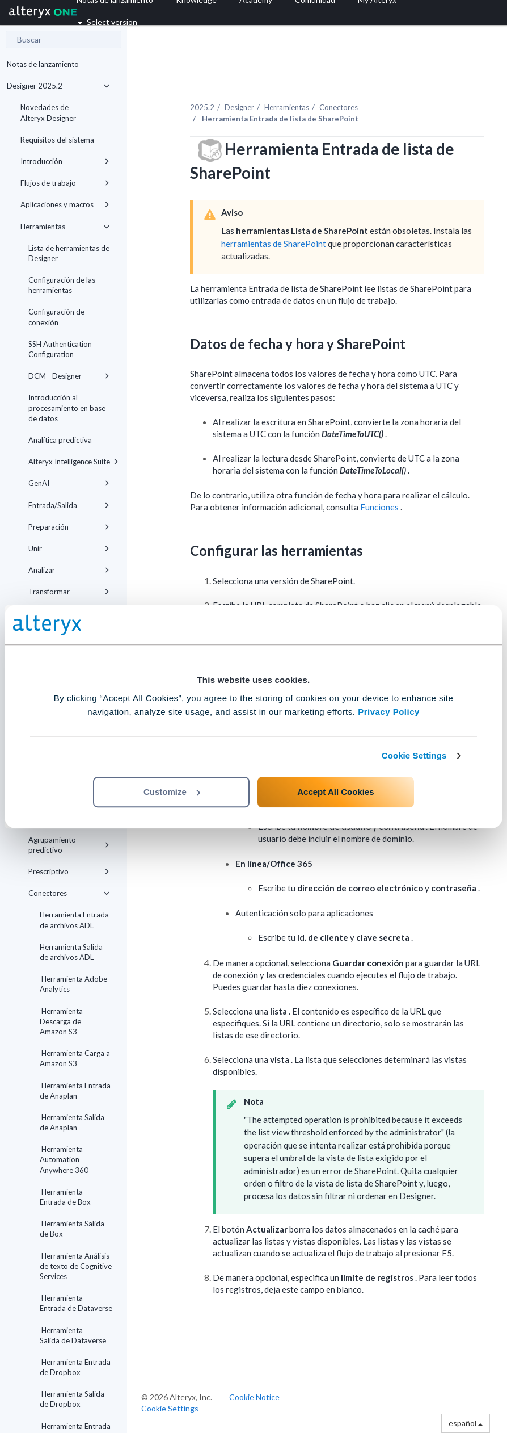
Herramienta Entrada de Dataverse (76, 1303)
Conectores (68, 893)
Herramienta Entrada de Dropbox (75, 1367)
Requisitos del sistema (57, 139)
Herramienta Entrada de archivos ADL (74, 919)
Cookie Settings (414, 755)
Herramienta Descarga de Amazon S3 (61, 1021)
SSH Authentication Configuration (60, 349)
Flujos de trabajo (64, 182)
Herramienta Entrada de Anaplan (75, 1090)
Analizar (68, 570)
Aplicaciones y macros (64, 204)
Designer (239, 107)
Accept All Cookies (335, 792)
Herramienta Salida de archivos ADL (71, 952)
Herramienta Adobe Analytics (73, 984)
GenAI (68, 483)
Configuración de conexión (56, 316)
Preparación (68, 526)
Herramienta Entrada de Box (65, 1196)
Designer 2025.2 (58, 85)
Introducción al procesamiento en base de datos (66, 407)
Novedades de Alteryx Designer (48, 112)
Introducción (64, 161)
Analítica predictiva (60, 440)
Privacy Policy (389, 711)
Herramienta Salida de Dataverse (73, 1335)
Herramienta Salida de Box (72, 1228)
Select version (107, 22)
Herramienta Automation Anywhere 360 (64, 1159)
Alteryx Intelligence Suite (73, 461)
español (466, 1423)
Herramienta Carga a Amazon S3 (75, 1058)
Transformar (68, 591)
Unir (68, 548)
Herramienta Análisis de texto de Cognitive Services (76, 1266)
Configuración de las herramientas (61, 285)
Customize (171, 792)
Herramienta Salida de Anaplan (72, 1122)
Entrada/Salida (68, 505)
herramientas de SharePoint (274, 243)
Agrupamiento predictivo (68, 844)
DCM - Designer (68, 375)
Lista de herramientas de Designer (68, 253)
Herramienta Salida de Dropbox (72, 1399)
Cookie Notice (254, 1397)
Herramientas (64, 226)
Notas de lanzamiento (43, 64)
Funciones (380, 507)
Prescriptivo (68, 871)
